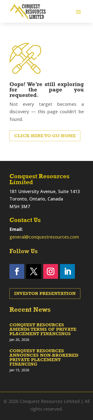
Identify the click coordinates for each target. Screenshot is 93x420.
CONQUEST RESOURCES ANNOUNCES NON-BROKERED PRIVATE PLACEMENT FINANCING (43, 357)
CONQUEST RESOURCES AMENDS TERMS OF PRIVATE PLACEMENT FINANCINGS (42, 329)
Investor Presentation (45, 293)
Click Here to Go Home (45, 135)
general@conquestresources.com (44, 237)
